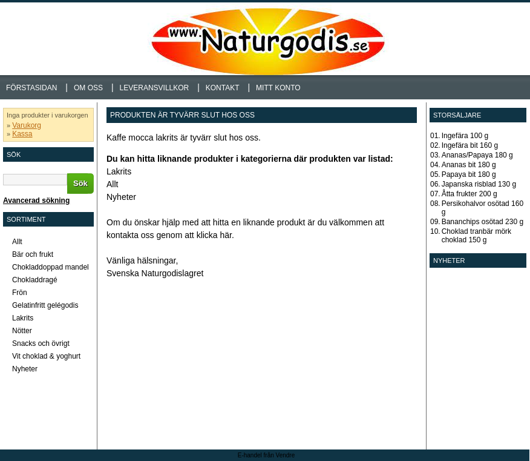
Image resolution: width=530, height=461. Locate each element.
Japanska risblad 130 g (479, 184)
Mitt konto (278, 88)
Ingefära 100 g (465, 135)
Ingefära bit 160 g (470, 145)
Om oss (88, 88)
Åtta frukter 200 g (469, 194)
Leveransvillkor (154, 88)
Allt (112, 184)
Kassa (22, 134)
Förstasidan (31, 88)
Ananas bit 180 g (469, 165)
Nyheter (121, 197)
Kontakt (223, 88)
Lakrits (118, 171)
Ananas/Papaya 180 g (477, 155)
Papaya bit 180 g (469, 174)
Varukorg (26, 125)
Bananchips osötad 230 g (482, 221)
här (226, 235)
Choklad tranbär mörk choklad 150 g (476, 235)
